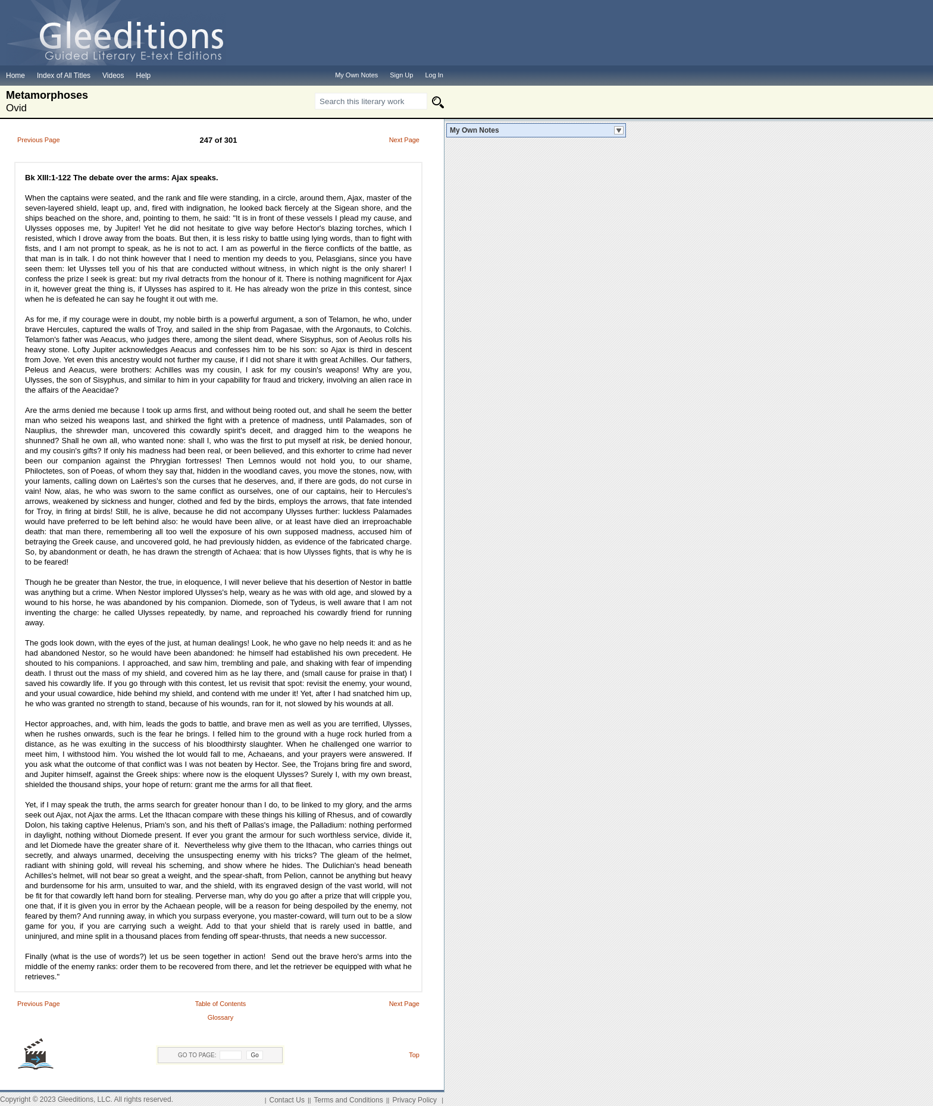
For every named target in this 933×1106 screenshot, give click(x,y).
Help (143, 75)
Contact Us (287, 1100)
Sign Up (401, 75)
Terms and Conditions (348, 1100)
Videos (113, 75)
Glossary (220, 1017)
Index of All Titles (63, 75)
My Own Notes (474, 130)
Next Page (404, 139)
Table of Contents (220, 1003)
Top (414, 1054)
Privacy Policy (414, 1100)
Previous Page (38, 139)
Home (15, 75)
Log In (434, 75)
